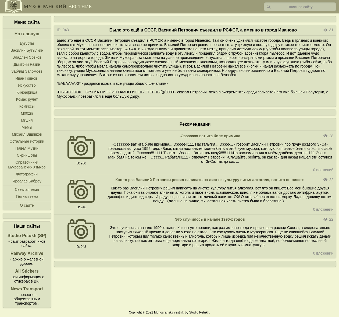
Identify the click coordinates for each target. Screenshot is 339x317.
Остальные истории (26, 141)
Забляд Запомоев (26, 71)
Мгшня (27, 120)
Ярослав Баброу (26, 181)
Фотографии (27, 174)
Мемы (27, 127)
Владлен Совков (26, 57)
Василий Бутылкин (26, 50)
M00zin (27, 113)
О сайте (27, 205)
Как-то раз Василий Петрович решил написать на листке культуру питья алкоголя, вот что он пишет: (210, 180)
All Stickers (26, 271)
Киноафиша (26, 92)
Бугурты (27, 43)
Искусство (27, 85)
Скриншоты (27, 155)
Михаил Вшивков (27, 134)
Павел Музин (26, 148)
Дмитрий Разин (26, 64)
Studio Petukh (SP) (27, 235)
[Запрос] (300, 6)
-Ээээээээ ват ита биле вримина (210, 136)
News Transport (27, 289)
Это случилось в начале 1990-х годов (210, 219)
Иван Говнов (26, 78)
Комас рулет (27, 99)
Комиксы (27, 106)
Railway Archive (26, 253)
